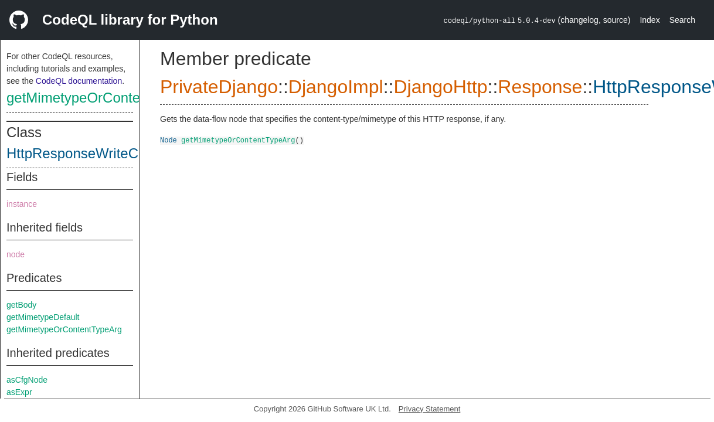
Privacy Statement (430, 408)
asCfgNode (26, 379)
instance (21, 204)
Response (540, 86)
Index (649, 20)
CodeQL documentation (79, 81)
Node (168, 140)
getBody (21, 304)
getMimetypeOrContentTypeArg (105, 98)
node (15, 254)
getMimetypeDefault (43, 317)
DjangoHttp (440, 86)
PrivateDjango (219, 86)
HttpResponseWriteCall (79, 153)
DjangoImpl (335, 86)
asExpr (19, 392)
